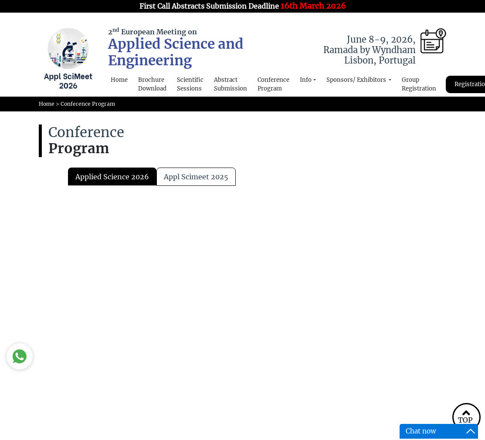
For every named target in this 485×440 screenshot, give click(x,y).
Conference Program (273, 84)
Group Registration (419, 84)
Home (119, 80)
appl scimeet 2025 (196, 176)
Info (306, 80)
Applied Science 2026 (112, 176)
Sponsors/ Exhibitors (356, 80)
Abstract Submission (230, 84)
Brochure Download (152, 84)
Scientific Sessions (190, 84)
